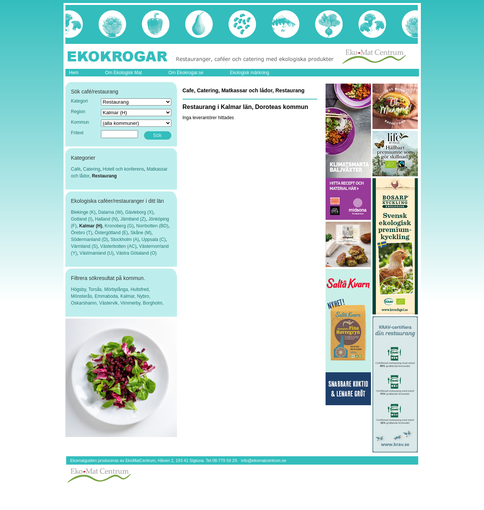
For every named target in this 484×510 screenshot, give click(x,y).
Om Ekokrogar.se (185, 72)
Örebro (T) (81, 232)
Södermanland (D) (89, 239)
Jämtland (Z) (133, 219)
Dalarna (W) (110, 212)
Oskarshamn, (85, 303)
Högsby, (79, 289)
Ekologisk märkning (249, 72)
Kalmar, (128, 296)
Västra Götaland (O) (136, 253)
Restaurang (104, 176)
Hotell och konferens (123, 169)
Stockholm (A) (124, 239)
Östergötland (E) (111, 232)
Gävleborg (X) (139, 212)
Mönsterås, (83, 296)
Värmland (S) (84, 246)
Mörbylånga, (117, 289)
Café (76, 169)
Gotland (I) (82, 219)
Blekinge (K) (83, 212)
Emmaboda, (107, 296)
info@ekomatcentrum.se (263, 460)
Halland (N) (106, 219)
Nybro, (143, 296)
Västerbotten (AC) (118, 246)
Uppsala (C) (153, 239)
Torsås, (96, 289)
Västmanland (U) (96, 253)
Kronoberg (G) (119, 226)
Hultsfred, (140, 289)
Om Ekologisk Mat (123, 72)
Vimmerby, (131, 303)
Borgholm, (153, 303)
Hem (74, 72)
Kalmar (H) (90, 226)
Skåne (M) (140, 232)
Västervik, (109, 303)
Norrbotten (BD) (152, 226)
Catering (91, 169)
